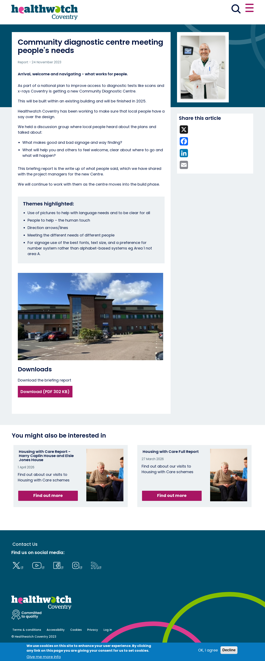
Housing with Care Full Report (171, 466)
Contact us (233, 9)
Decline (229, 650)
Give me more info (43, 657)
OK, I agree (208, 650)
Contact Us (24, 559)
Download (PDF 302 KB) (45, 406)
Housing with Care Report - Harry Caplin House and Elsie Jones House (46, 470)
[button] (193, 9)
